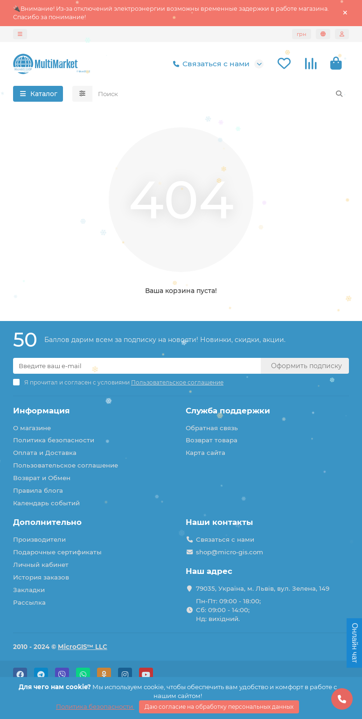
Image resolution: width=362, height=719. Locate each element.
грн (301, 34)
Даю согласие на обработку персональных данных (219, 706)
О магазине (32, 428)
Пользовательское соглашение (65, 465)
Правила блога (38, 490)
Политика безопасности (53, 440)
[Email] (137, 366)
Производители (39, 539)
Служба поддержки (228, 410)
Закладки (29, 589)
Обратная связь (212, 428)
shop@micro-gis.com (229, 552)
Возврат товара (211, 440)
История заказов (41, 577)
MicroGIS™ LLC (82, 646)
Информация (41, 410)
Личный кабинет (41, 564)
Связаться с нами (209, 64)
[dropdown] (20, 34)
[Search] (220, 94)
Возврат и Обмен (41, 478)
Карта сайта (205, 452)
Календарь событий (46, 503)
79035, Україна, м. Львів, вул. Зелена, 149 (262, 588)
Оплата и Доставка (45, 452)
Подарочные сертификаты (57, 552)
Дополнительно (47, 522)
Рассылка (29, 602)
